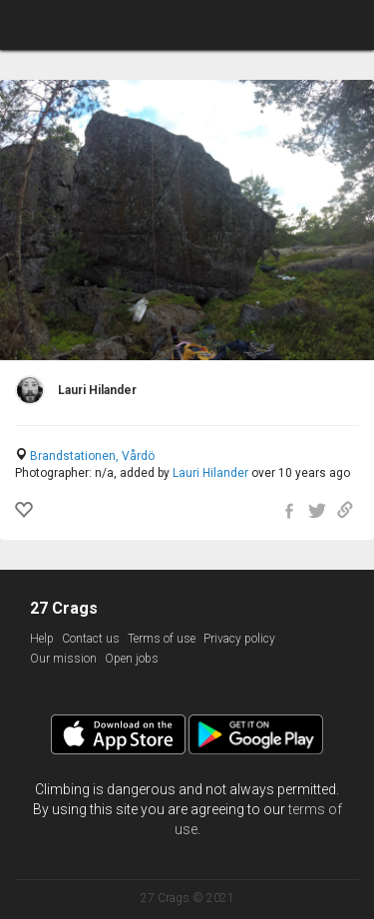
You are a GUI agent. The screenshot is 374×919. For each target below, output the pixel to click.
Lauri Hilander (210, 473)
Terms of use (161, 639)
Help (42, 639)
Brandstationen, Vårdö (92, 456)
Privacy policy (239, 639)
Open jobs (132, 659)
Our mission (63, 659)
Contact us (91, 639)
